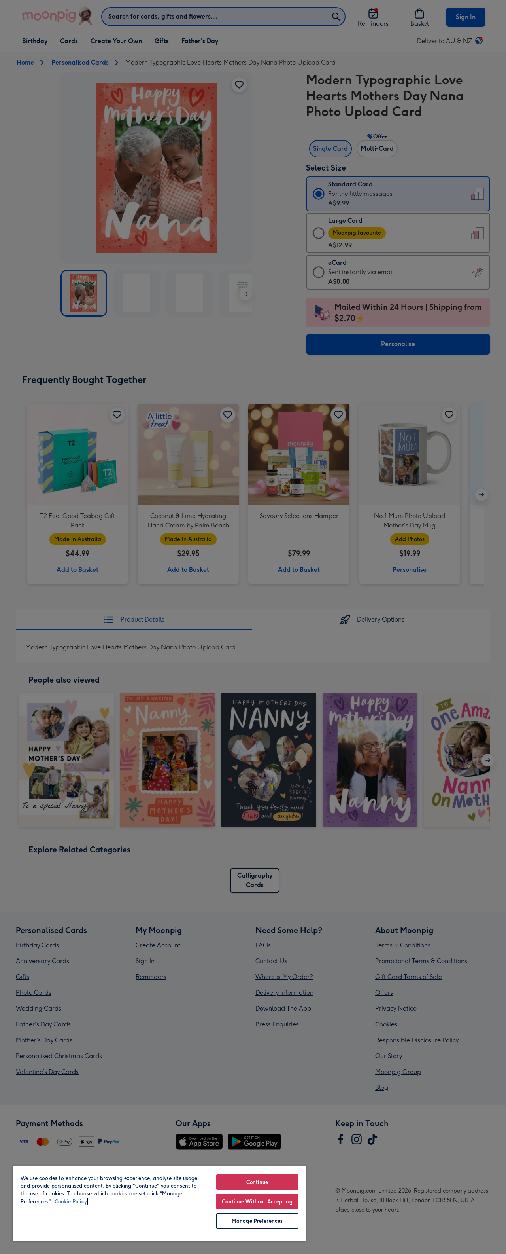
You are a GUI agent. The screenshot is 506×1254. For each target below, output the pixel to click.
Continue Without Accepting (257, 1202)
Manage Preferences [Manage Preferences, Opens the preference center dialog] (257, 1221)
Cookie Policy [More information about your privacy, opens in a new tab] (71, 1202)
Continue (257, 1182)
